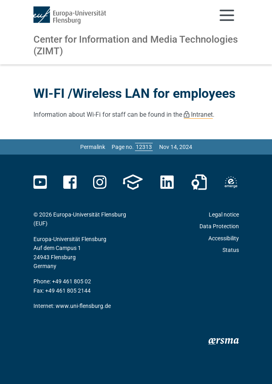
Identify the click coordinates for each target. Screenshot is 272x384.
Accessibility (223, 238)
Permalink (92, 147)
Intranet (202, 114)
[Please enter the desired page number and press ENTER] (144, 147)
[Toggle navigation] (227, 15)
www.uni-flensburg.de (83, 306)
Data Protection (219, 226)
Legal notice (224, 214)
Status (230, 250)
